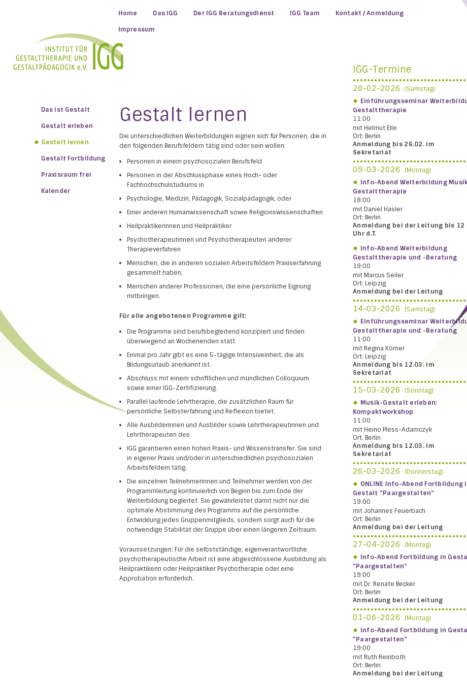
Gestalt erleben (67, 126)
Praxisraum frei (66, 175)
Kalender (55, 191)
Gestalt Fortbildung (73, 158)
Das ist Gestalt (65, 110)
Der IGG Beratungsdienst (233, 13)
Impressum (136, 29)
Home (127, 13)
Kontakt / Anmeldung (370, 13)
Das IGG (165, 13)
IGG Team (305, 13)
